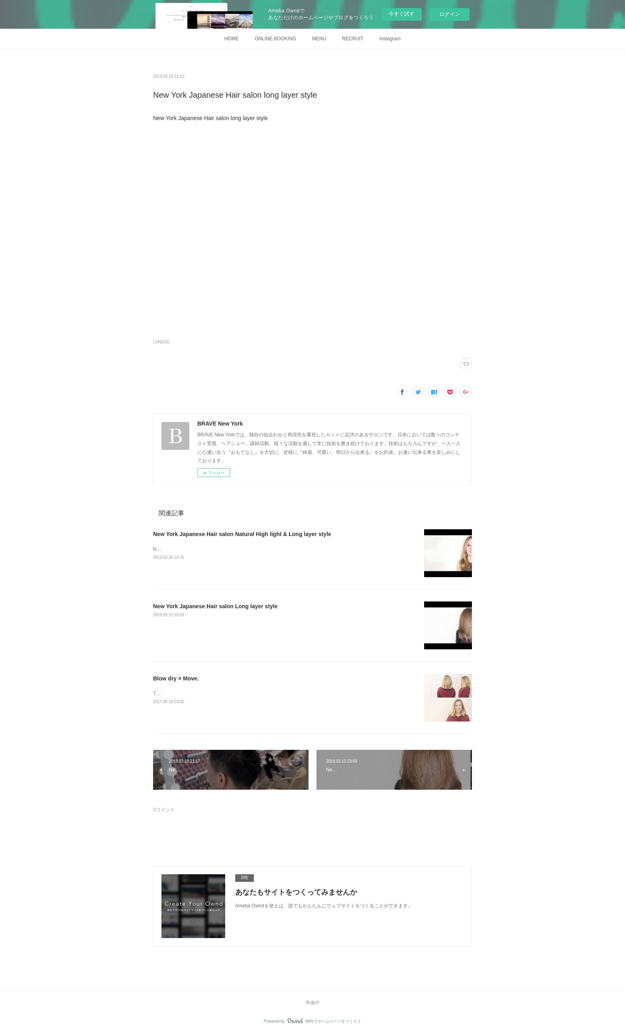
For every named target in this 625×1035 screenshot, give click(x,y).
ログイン (449, 14)
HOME (231, 38)
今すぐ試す (402, 14)
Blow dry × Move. (176, 678)
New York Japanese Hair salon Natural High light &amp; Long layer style (229, 549)
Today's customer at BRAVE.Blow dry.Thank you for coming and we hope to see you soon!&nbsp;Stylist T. (265, 693)
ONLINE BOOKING (275, 38)
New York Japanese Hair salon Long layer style (215, 606)
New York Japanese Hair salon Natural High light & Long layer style (242, 534)
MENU (319, 38)
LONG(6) (161, 342)
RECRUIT (352, 38)
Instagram (390, 38)
